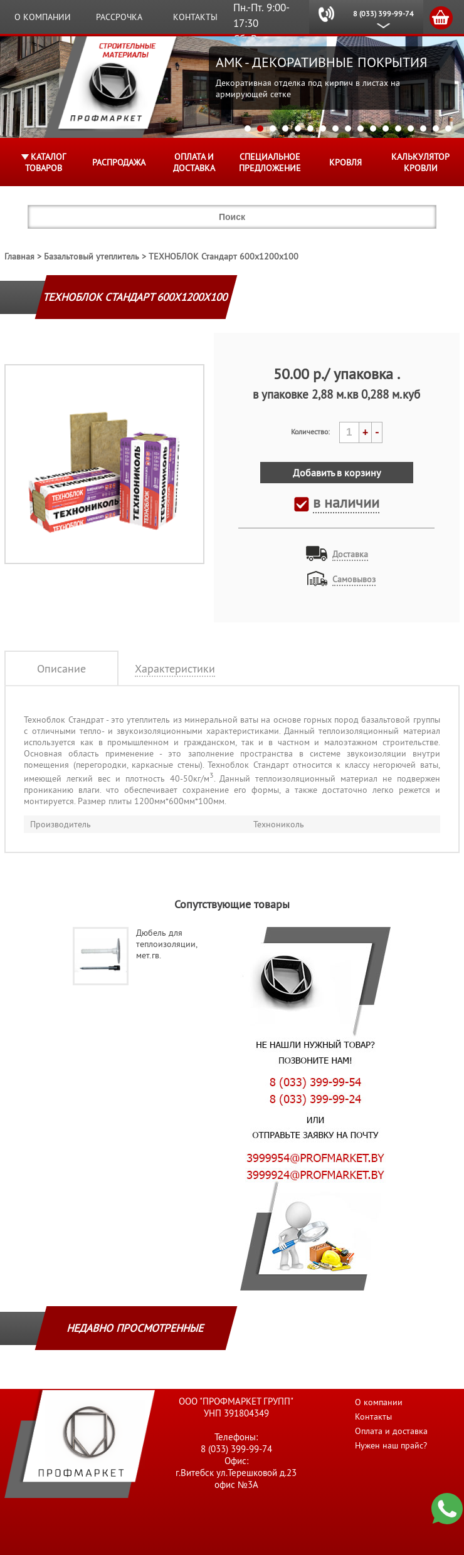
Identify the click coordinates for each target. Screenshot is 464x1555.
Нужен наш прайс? (391, 1445)
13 (398, 128)
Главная (19, 256)
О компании (42, 17)
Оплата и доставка (194, 162)
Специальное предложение (270, 162)
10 (360, 128)
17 (448, 128)
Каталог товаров (45, 162)
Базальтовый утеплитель (91, 256)
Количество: (310, 431)
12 (385, 128)
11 (373, 128)
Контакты (195, 17)
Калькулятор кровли (420, 162)
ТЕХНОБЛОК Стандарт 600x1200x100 (223, 256)
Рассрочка (119, 17)
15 (423, 128)
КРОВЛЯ (345, 162)
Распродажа (118, 162)
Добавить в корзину (337, 472)
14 (411, 128)
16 (436, 128)
